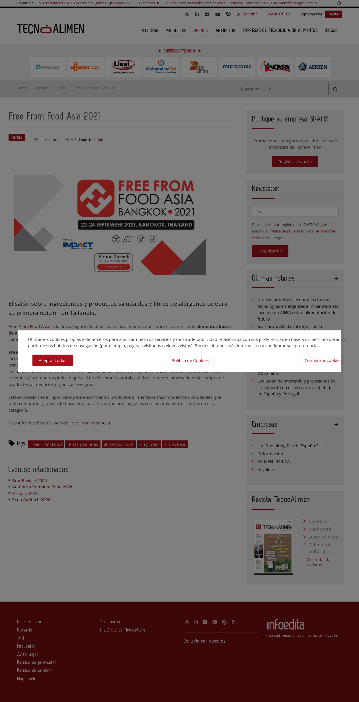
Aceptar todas (52, 360)
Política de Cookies (190, 360)
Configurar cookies (323, 360)
